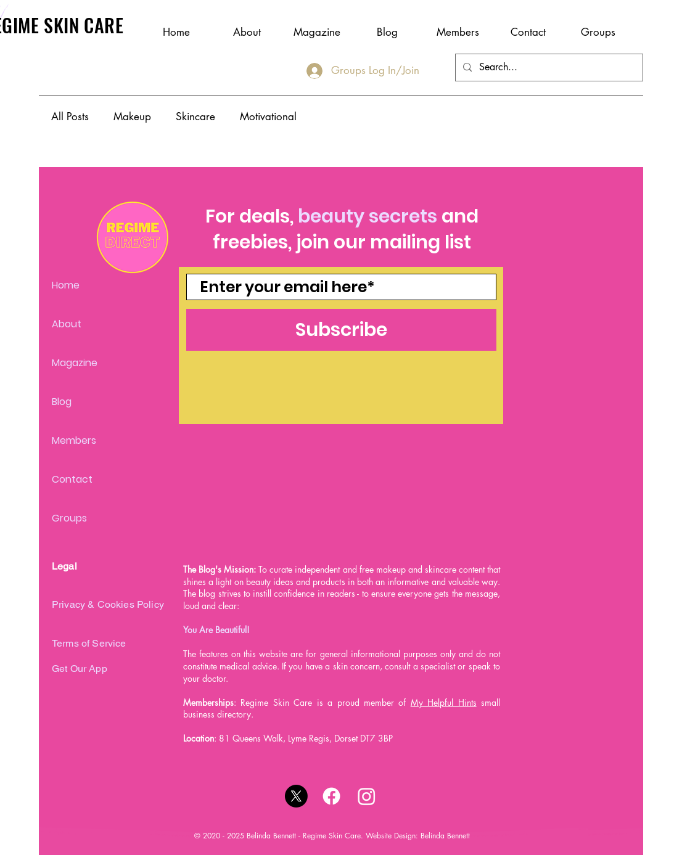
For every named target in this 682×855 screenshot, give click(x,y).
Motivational (268, 116)
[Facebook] (331, 796)
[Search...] (548, 67)
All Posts (70, 116)
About (66, 324)
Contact (72, 479)
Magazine (74, 363)
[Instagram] (366, 796)
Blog (62, 402)
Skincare (195, 116)
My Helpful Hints (444, 702)
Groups (69, 518)
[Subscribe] (341, 330)
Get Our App (79, 668)
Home (66, 285)
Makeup (132, 116)
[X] (296, 796)
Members (74, 440)
